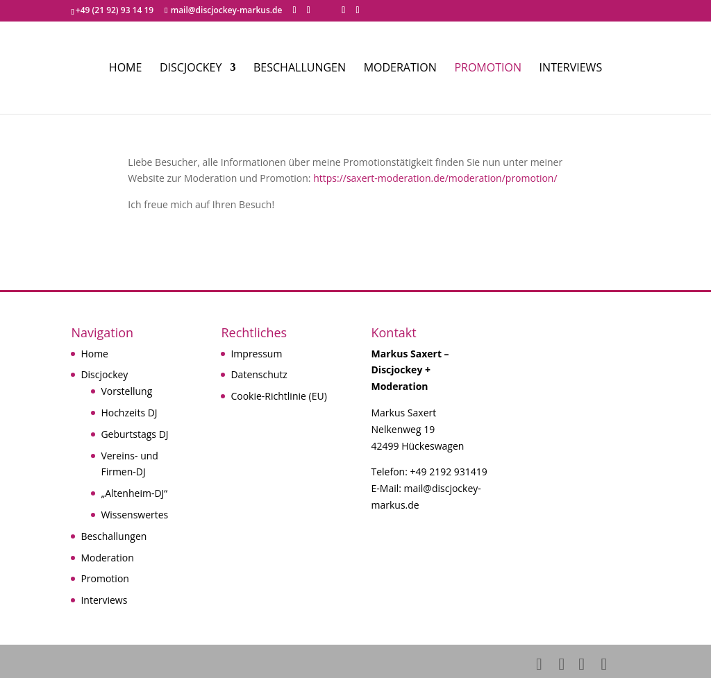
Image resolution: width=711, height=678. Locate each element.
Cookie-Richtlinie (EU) (278, 395)
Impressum (256, 353)
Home (125, 68)
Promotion (487, 68)
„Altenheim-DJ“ (134, 493)
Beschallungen (299, 68)
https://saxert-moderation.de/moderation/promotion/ (435, 178)
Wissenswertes (134, 514)
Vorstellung (126, 391)
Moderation (400, 68)
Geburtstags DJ (134, 434)
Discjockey (190, 68)
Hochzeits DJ (129, 412)
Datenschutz (259, 374)
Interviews (571, 68)
